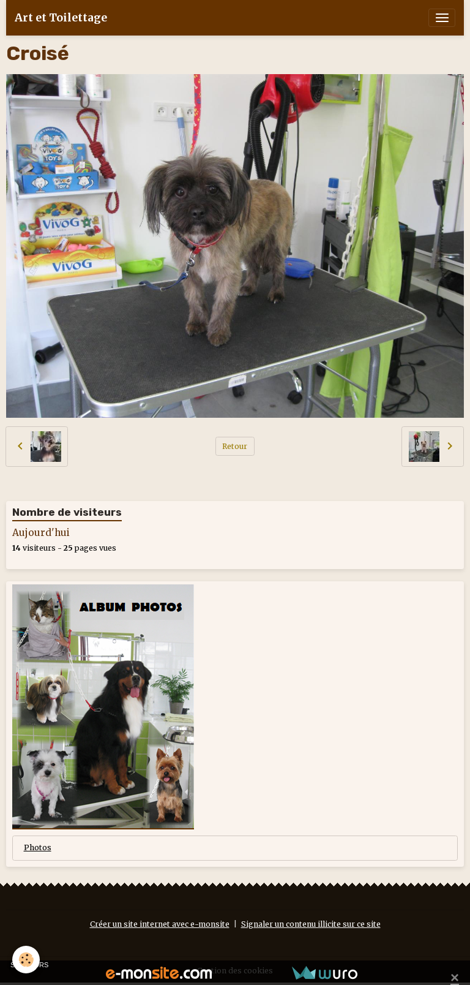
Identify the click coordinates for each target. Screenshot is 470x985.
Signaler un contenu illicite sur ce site (311, 924)
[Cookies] (26, 959)
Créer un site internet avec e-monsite (159, 924)
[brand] (61, 18)
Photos (37, 847)
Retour (234, 446)
